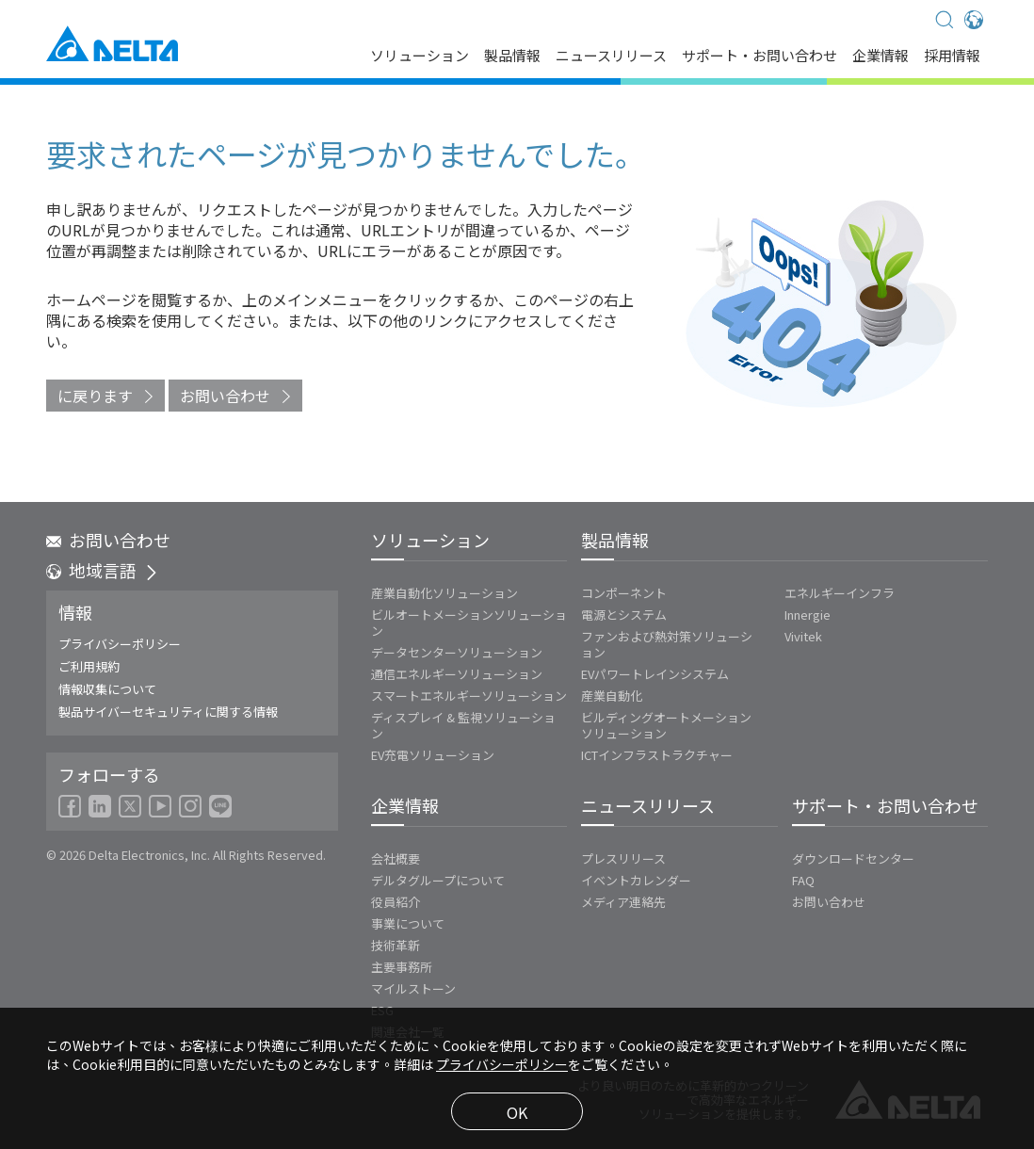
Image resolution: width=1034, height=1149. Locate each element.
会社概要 (395, 858)
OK (517, 1112)
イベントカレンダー (636, 880)
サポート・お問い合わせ (759, 56)
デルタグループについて (438, 880)
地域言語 (102, 569)
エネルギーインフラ (839, 593)
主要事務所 (401, 967)
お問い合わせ (225, 395)
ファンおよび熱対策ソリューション (666, 644)
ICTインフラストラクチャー (657, 755)
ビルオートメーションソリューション (469, 622)
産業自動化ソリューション (444, 593)
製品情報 (512, 56)
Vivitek (803, 636)
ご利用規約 (89, 666)
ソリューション (419, 56)
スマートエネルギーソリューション (469, 695)
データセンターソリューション (456, 652)
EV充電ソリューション (432, 755)
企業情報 (880, 56)
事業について (407, 923)
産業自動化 (611, 695)
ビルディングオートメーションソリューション (666, 725)
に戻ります (95, 395)
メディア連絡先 (623, 902)
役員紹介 (395, 902)
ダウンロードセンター (853, 858)
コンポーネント (624, 593)
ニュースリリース (611, 56)
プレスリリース (623, 858)
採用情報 (952, 56)
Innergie (807, 614)
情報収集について (107, 689)
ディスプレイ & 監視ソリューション (463, 725)
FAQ (803, 880)
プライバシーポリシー (119, 644)
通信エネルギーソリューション (456, 674)
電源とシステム (624, 614)
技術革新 (395, 945)
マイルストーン (413, 988)
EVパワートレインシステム (655, 674)
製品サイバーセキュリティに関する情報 (168, 711)
